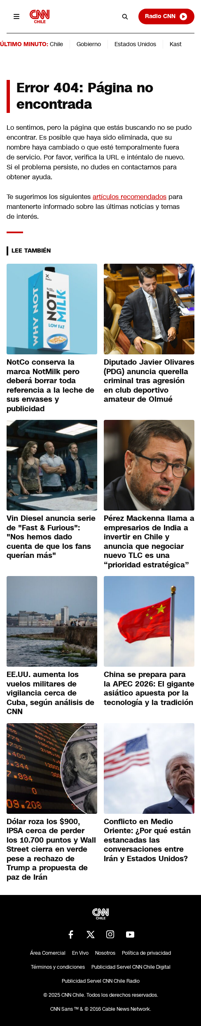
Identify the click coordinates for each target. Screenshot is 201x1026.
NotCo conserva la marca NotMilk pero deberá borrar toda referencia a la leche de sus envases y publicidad (50, 385)
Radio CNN (166, 16)
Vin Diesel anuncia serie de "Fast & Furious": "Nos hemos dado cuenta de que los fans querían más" (51, 537)
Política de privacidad (146, 953)
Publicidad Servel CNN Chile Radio (101, 981)
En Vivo (80, 953)
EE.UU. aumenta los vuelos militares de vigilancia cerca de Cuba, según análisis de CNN (50, 693)
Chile (56, 44)
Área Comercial (47, 953)
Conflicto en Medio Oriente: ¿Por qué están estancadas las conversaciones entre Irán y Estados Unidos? (147, 840)
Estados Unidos (135, 44)
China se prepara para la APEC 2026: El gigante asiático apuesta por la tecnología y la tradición (149, 688)
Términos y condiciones (58, 967)
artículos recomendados (129, 196)
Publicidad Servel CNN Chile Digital (131, 967)
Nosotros (105, 953)
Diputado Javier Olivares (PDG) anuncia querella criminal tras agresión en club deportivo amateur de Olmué (149, 381)
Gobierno (89, 44)
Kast (176, 44)
